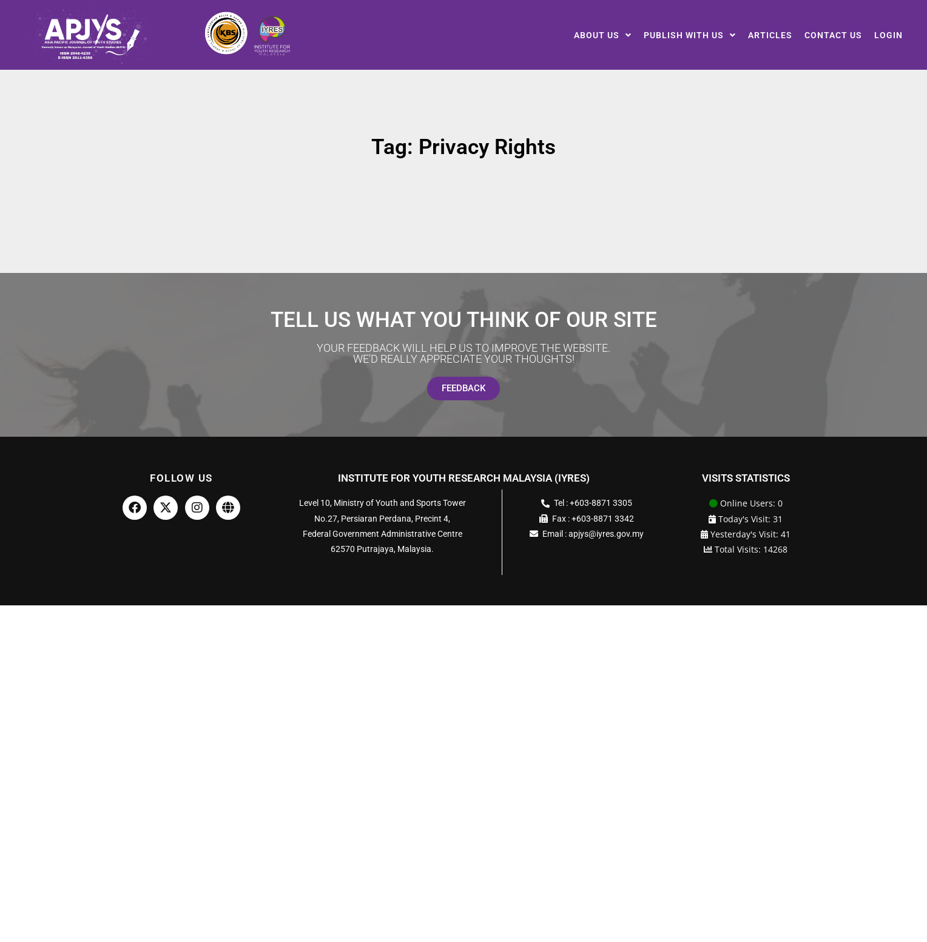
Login (888, 35)
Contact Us (833, 35)
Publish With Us (690, 35)
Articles (770, 35)
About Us (603, 35)
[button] (603, 35)
